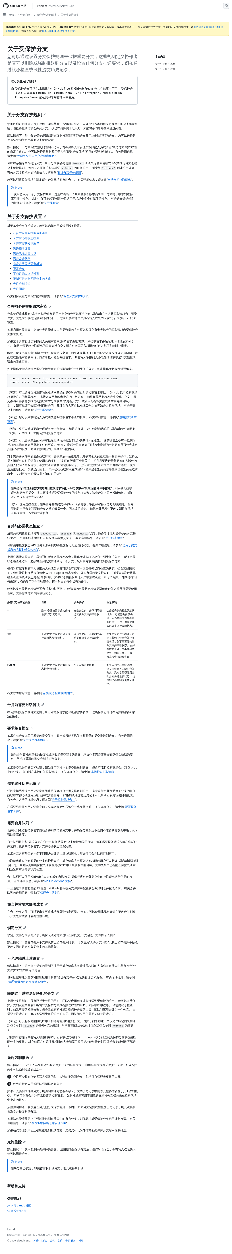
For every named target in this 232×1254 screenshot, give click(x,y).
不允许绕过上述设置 (26, 274)
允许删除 (19, 289)
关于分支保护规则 (26, 115)
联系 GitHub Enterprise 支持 (58, 30)
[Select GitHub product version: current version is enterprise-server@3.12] (57, 6)
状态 (52, 1240)
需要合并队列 (21, 258)
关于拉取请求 (43, 410)
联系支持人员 (16, 1210)
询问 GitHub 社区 (19, 1205)
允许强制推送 (21, 284)
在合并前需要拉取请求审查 (30, 233)
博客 (81, 1240)
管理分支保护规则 (69, 172)
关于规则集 (51, 203)
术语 (36, 1240)
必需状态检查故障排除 (57, 693)
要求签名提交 (20, 728)
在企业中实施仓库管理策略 (49, 1123)
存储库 (12, 14)
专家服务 (70, 1240)
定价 (60, 1240)
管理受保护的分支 (47, 14)
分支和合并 (26, 14)
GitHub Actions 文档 (57, 881)
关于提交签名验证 (34, 740)
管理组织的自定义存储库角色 (36, 156)
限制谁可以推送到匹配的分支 (33, 993)
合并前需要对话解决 (26, 243)
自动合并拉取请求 (119, 180)
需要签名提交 (21, 248)
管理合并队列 (49, 893)
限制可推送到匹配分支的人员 (32, 279)
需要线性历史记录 (24, 253)
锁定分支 (19, 269)
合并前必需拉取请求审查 (29, 306)
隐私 (44, 1240)
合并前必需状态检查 (26, 238)
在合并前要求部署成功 (27, 263)
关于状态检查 (114, 538)
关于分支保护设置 (26, 216)
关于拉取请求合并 (63, 800)
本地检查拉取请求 (102, 772)
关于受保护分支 (70, 14)
